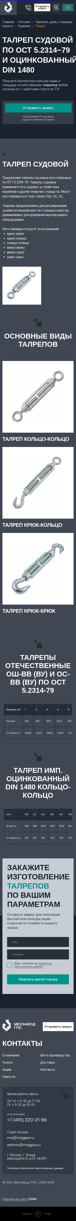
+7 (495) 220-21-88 (27, 1120)
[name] (38, 942)
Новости (8, 1077)
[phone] (38, 954)
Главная (8, 22)
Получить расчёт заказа (38, 979)
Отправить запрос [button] (42, 7)
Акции (6, 1070)
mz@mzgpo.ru (20, 1138)
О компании (10, 1055)
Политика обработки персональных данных (35, 1168)
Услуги (7, 1062)
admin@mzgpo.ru (24, 1145)
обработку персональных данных (33, 965)
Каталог (25, 22)
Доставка (47, 1062)
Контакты (47, 1070)
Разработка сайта (15, 1199)
